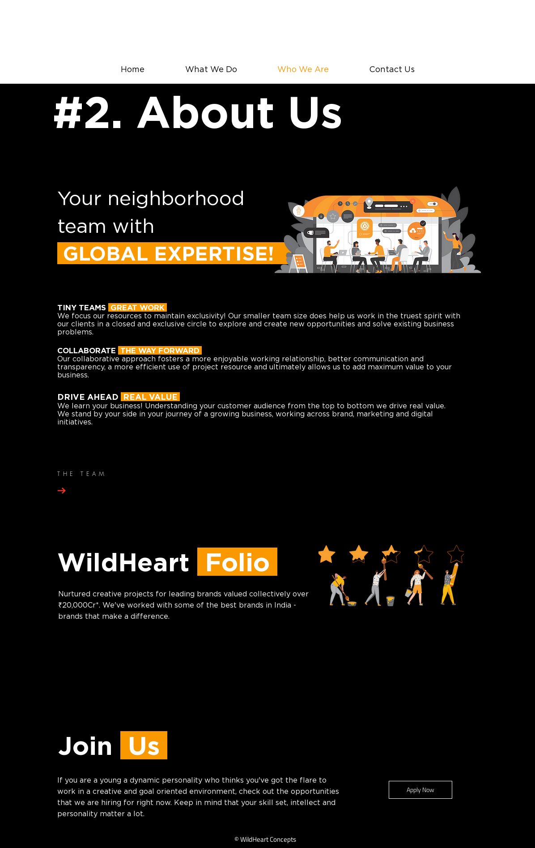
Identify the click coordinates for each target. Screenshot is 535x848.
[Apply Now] (420, 790)
